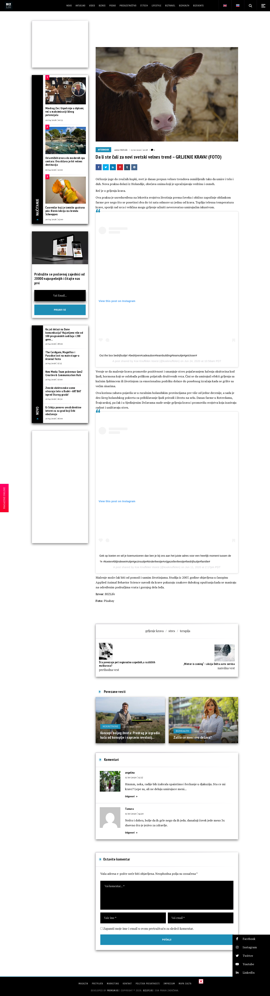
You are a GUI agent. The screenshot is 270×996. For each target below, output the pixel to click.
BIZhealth (182, 730)
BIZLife (124, 149)
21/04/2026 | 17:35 (53, 363)
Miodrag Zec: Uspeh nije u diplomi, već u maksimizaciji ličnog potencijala (64, 111)
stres (172, 631)
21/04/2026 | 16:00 (54, 418)
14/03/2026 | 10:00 (203, 731)
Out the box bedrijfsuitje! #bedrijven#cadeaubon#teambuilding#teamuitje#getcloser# (148, 355)
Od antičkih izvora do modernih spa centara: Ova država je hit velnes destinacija (65, 161)
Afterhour (103, 149)
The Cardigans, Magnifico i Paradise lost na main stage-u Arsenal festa (62, 355)
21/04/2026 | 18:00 (54, 343)
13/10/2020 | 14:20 (134, 813)
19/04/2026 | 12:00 (54, 169)
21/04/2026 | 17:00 (54, 379)
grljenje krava (155, 631)
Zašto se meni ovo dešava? (192, 737)
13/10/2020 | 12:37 (134, 777)
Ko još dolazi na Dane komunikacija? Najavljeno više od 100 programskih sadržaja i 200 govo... (64, 334)
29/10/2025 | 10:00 (132, 726)
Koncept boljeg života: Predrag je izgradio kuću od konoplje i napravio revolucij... (130, 735)
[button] (251, 939)
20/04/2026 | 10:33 (54, 119)
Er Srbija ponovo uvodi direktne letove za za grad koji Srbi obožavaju (63, 411)
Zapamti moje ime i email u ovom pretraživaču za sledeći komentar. (148, 929)
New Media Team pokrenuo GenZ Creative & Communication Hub (63, 373)
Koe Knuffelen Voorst (146, 361)
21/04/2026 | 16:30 (54, 398)
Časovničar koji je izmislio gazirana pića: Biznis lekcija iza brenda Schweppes (65, 211)
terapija (185, 631)
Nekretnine (110, 726)
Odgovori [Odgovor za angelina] (130, 796)
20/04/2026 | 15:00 (54, 219)
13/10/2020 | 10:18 (139, 149)
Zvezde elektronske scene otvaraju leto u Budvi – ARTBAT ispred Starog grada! (63, 391)
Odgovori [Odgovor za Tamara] (130, 832)
